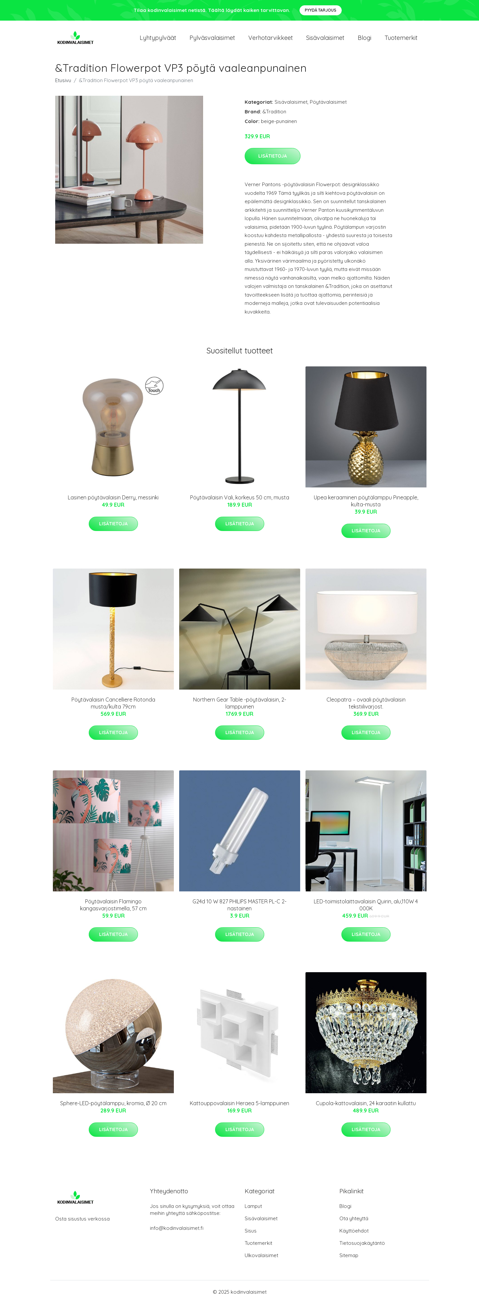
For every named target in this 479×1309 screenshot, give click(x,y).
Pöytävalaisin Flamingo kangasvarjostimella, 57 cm (113, 910)
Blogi (364, 40)
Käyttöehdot (354, 1236)
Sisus (251, 1236)
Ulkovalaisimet (261, 1261)
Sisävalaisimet (325, 40)
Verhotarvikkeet (270, 40)
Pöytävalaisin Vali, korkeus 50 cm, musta (239, 503)
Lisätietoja (272, 162)
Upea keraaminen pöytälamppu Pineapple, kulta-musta (366, 506)
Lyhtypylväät (158, 40)
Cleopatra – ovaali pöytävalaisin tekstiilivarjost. (366, 709)
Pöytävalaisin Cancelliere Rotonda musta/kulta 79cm (113, 709)
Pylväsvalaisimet (212, 40)
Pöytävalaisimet (328, 107)
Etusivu (63, 86)
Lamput (253, 1212)
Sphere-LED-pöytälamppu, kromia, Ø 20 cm (113, 1109)
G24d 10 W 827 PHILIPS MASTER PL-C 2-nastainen (239, 910)
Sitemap (348, 1261)
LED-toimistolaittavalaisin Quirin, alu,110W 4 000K (366, 910)
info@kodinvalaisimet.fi (176, 1234)
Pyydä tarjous (320, 10)
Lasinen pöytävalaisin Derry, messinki (113, 503)
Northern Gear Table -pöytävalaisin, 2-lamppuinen (239, 709)
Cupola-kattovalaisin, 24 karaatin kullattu (366, 1109)
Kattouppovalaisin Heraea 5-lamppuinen (239, 1109)
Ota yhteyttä (353, 1224)
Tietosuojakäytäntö (362, 1248)
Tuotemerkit (401, 40)
